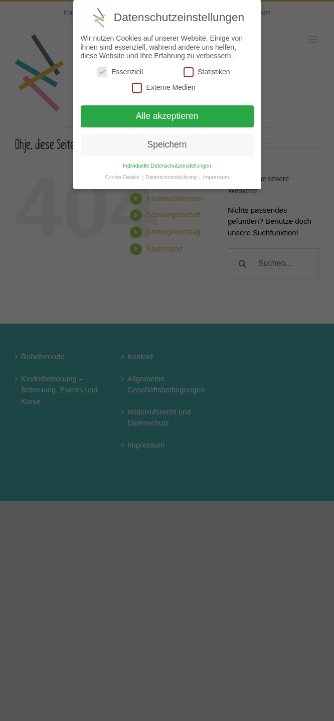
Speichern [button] (167, 144)
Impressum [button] (216, 177)
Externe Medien (163, 87)
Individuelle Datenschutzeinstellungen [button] (167, 166)
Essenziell (120, 72)
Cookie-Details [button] (122, 177)
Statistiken (207, 72)
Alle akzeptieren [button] (167, 116)
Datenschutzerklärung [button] (171, 177)
